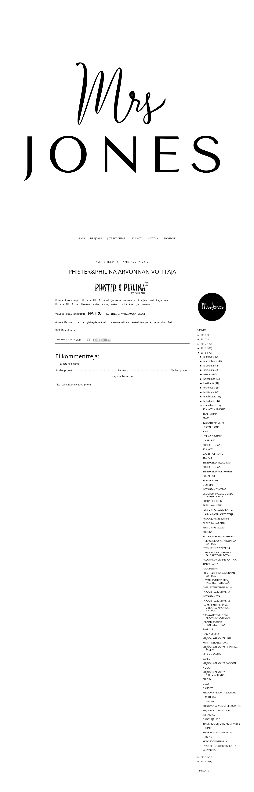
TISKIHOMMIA (210, 413)
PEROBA (207, 679)
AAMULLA (208, 629)
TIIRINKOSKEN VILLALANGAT (218, 462)
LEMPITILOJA (209, 697)
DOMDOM (208, 701)
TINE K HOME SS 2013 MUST (217, 732)
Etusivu (122, 370)
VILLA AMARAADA (212, 654)
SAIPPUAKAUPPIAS (212, 505)
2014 (204, 348)
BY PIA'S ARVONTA (213, 436)
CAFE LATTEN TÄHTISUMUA (217, 587)
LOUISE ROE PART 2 (213, 453)
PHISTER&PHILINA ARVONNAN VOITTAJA (219, 574)
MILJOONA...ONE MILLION (216, 710)
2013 (204, 352)
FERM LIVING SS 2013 (214, 527)
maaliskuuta (210, 396)
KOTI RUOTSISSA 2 (212, 445)
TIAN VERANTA (210, 564)
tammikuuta (210, 405)
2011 (204, 761)
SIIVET (206, 431)
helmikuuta (209, 401)
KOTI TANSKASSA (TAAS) (215, 642)
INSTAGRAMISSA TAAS (214, 489)
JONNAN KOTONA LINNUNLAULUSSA (214, 623)
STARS (206, 418)
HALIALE (207, 728)
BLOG (81, 238)
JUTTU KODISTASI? (116, 238)
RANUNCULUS (210, 480)
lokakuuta (208, 365)
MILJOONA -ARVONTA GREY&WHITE (222, 706)
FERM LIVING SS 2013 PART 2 (218, 509)
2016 (204, 339)
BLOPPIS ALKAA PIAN (214, 523)
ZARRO (206, 658)
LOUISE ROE (209, 476)
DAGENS (207, 737)
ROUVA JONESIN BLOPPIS (216, 518)
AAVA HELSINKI (211, 568)
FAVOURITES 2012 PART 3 (216, 591)
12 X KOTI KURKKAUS (214, 409)
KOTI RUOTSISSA (211, 467)
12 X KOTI (137, 238)
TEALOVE (207, 458)
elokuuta (208, 374)
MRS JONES (96, 238)
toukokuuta (209, 387)
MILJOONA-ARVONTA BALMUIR (219, 692)
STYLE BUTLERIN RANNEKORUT (219, 536)
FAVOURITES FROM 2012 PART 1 (220, 746)
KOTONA (207, 532)
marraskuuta (210, 361)
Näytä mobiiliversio (122, 376)
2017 (204, 335)
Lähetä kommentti (69, 363)
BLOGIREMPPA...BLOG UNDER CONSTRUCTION (218, 495)
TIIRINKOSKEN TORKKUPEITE (217, 471)
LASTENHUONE (211, 427)
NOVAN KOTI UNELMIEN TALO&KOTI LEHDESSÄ (216, 581)
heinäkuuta (209, 379)
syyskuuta (208, 370)
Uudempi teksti (64, 370)
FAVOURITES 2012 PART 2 (216, 600)
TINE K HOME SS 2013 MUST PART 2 (221, 723)
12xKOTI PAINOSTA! (213, 422)
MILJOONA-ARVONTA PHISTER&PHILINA (214, 673)
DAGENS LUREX (211, 634)
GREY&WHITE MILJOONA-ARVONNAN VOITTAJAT (216, 616)
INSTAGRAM (209, 714)
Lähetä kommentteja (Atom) (76, 384)
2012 (204, 757)
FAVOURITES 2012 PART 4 (216, 548)
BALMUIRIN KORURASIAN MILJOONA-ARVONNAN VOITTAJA (216, 607)
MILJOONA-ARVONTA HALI (217, 638)
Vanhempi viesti (179, 370)
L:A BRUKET (209, 440)
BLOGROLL (169, 238)
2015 (204, 344)
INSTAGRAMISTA (211, 596)
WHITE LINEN (209, 750)
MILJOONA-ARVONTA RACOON (219, 663)
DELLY (206, 683)
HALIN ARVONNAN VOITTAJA (218, 514)
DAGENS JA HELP (211, 719)
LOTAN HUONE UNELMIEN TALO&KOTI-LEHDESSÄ (217, 554)
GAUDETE (208, 688)
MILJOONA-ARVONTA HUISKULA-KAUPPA (220, 648)
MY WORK (153, 238)
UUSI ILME (208, 484)
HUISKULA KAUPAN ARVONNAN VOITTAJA (220, 542)
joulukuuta (209, 356)
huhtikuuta (209, 392)
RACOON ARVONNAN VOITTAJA (220, 559)
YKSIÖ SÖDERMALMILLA (215, 741)
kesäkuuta (209, 383)
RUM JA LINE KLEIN (212, 501)
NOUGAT (208, 667)
